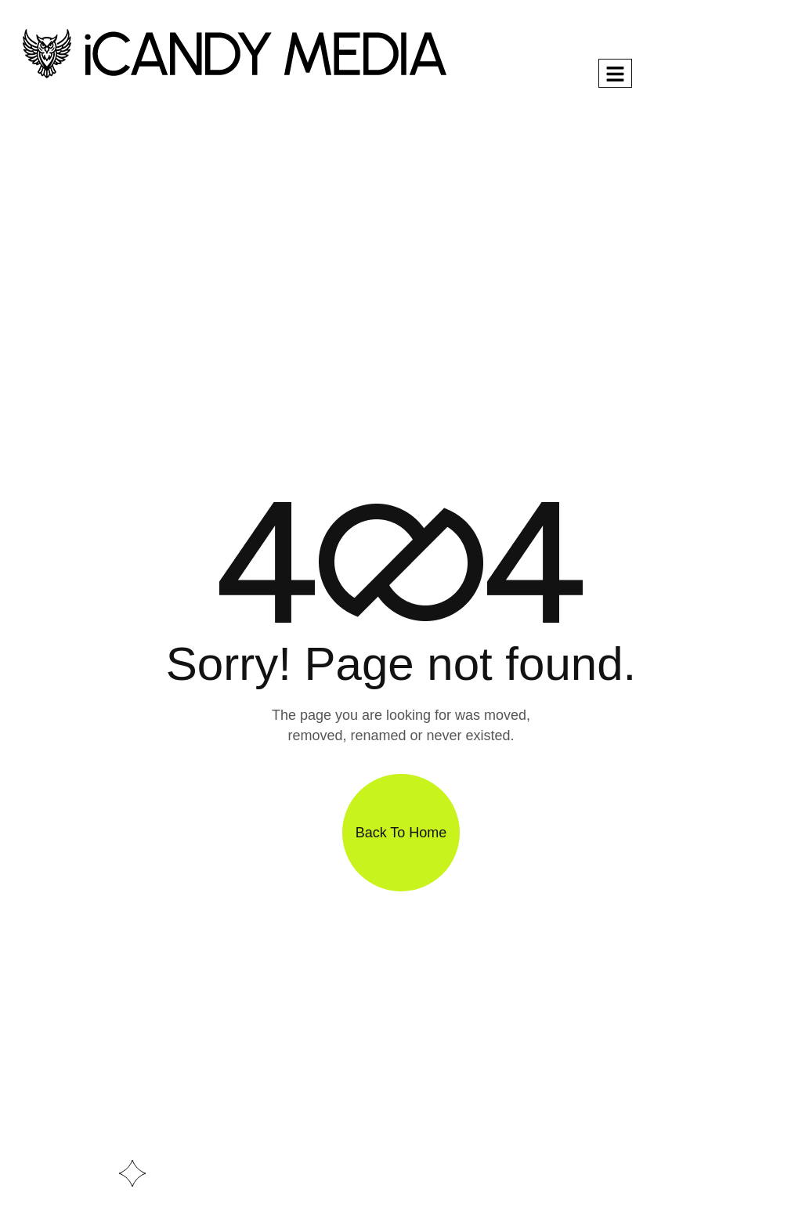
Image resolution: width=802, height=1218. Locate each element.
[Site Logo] (233, 52)
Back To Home (401, 832)
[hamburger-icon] (615, 73)
